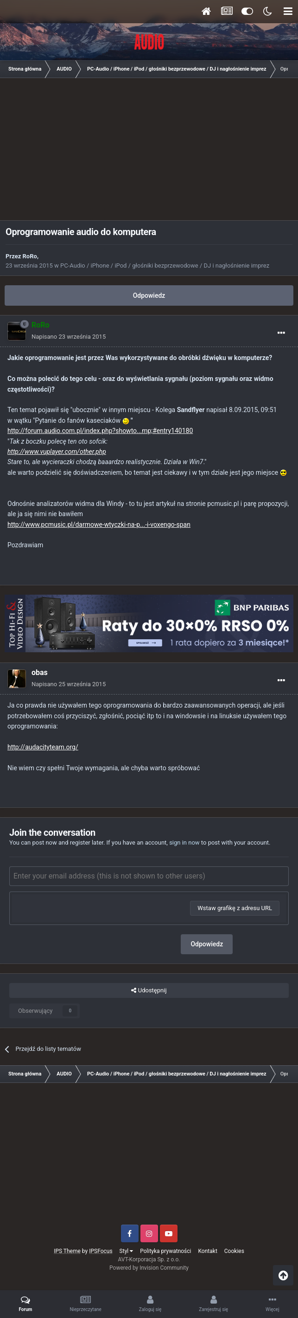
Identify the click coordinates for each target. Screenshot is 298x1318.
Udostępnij (148, 990)
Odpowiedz (149, 295)
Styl (126, 1251)
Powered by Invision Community (149, 1268)
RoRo (30, 256)
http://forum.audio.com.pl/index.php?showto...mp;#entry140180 (100, 430)
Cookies (234, 1251)
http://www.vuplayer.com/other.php (56, 451)
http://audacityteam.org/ (42, 747)
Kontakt (207, 1251)
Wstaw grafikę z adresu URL (234, 908)
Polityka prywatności (165, 1251)
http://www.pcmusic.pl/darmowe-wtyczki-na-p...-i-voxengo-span (98, 524)
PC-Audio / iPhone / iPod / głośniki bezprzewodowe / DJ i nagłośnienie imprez (164, 265)
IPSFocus (100, 1251)
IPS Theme (67, 1251)
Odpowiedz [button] (206, 944)
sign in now (184, 842)
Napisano (69, 336)
